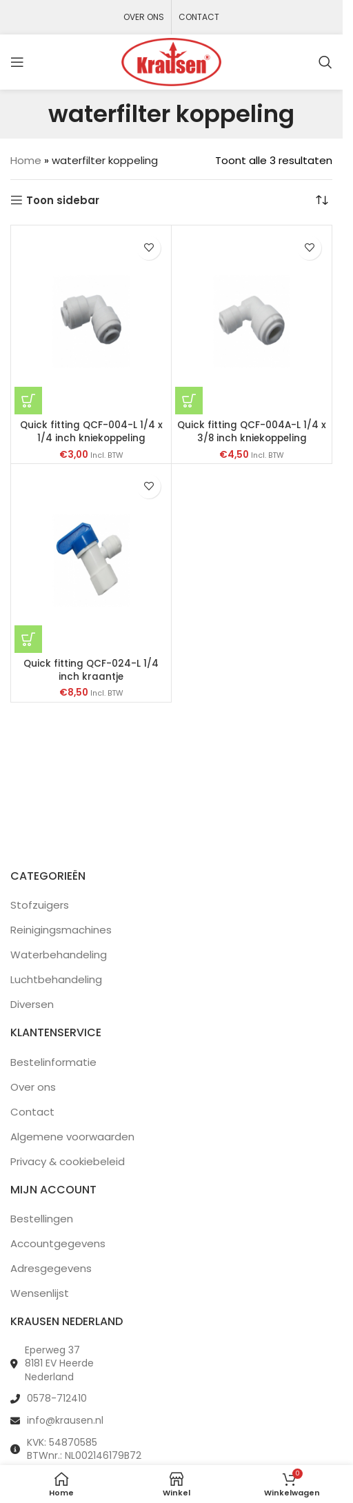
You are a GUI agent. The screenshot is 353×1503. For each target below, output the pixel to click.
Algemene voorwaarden (72, 1136)
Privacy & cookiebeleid (67, 1161)
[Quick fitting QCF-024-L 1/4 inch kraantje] (91, 560)
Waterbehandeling (58, 954)
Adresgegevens (51, 1268)
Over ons (33, 1087)
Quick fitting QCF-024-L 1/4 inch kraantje (91, 670)
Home (25, 160)
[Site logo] (171, 61)
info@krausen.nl (65, 1420)
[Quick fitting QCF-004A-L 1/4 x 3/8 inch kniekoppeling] (251, 321)
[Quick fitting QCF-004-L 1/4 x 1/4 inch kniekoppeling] (91, 321)
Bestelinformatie (53, 1062)
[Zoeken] (325, 62)
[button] (28, 400)
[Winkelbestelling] (322, 200)
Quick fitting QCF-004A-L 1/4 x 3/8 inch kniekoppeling (251, 431)
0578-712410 (57, 1398)
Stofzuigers (39, 905)
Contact (32, 1111)
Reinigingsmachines (61, 929)
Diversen (32, 1004)
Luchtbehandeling (56, 979)
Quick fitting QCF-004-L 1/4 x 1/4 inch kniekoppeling (91, 431)
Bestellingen (41, 1218)
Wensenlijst (39, 1293)
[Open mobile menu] (17, 62)
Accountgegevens (57, 1243)
